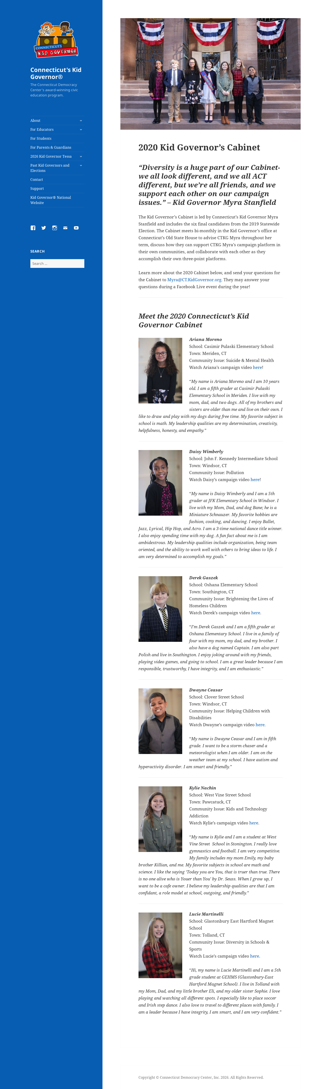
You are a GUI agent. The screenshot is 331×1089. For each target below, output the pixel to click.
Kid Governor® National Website (50, 200)
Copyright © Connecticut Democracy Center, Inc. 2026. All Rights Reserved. (201, 1077)
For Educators (42, 129)
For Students (40, 138)
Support (37, 188)
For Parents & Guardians (50, 147)
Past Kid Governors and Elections (49, 168)
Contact (36, 179)
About (35, 120)
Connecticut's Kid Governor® (55, 73)
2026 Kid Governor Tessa (51, 156)
